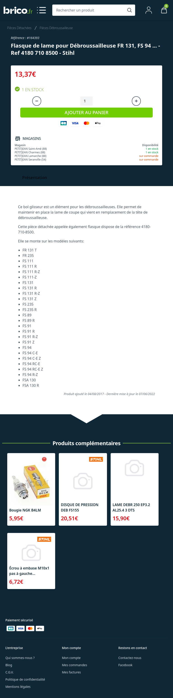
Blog (8, 665)
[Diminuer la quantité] (36, 101)
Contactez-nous (129, 658)
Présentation (34, 177)
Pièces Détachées (19, 28)
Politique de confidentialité (25, 679)
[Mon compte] (148, 10)
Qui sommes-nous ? (20, 658)
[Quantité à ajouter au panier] (86, 101)
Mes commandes (74, 665)
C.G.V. (9, 672)
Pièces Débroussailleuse (56, 28)
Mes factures (71, 672)
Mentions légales (18, 686)
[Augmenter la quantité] (136, 101)
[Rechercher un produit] (89, 10)
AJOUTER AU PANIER (86, 112)
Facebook (125, 665)
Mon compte (71, 658)
